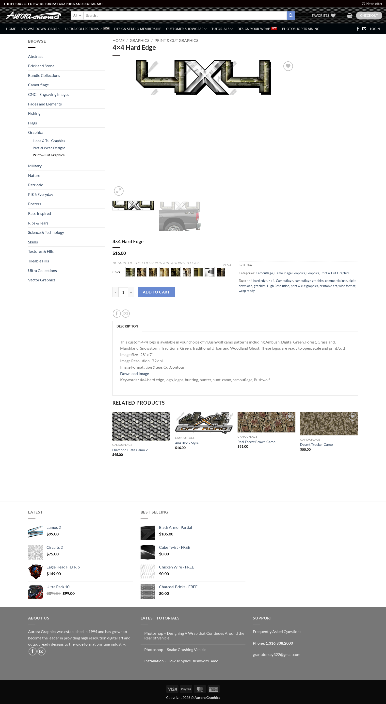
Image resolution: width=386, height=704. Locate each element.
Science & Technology (46, 232)
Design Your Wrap (254, 29)
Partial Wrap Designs (49, 148)
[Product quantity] (123, 292)
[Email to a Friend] (126, 313)
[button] (372, 3)
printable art (328, 286)
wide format (346, 286)
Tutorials (222, 29)
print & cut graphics (304, 286)
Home (11, 29)
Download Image (134, 373)
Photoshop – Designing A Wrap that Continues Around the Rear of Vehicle (194, 635)
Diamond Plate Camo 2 (130, 450)
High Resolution (278, 286)
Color (116, 272)
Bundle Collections (44, 75)
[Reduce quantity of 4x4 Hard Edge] (115, 292)
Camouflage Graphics (289, 273)
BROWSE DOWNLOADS (41, 29)
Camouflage (38, 84)
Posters (34, 203)
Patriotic (35, 184)
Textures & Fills (41, 251)
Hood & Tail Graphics (49, 140)
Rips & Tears (38, 223)
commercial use (336, 281)
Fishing (34, 113)
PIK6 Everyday (40, 194)
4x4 (271, 281)
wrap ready (247, 291)
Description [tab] (127, 326)
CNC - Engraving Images (48, 94)
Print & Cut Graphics (48, 155)
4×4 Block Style (186, 443)
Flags (32, 122)
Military (35, 165)
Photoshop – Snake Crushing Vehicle (175, 649)
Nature (34, 175)
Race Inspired (39, 213)
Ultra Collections (83, 29)
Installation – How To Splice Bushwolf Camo (181, 660)
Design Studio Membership (137, 29)
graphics (260, 286)
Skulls (33, 242)
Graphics (35, 132)
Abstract (35, 56)
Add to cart (156, 292)
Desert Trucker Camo (316, 444)
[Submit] (291, 15)
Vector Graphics (41, 279)
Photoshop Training (301, 29)
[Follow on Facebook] (358, 29)
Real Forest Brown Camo (256, 442)
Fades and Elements (45, 104)
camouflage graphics (309, 281)
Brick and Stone (41, 65)
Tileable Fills (38, 260)
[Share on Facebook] (117, 313)
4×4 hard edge (257, 281)
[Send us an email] (364, 29)
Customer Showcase (186, 29)
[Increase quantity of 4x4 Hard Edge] (131, 292)
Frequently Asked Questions (277, 631)
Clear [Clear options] (227, 265)
